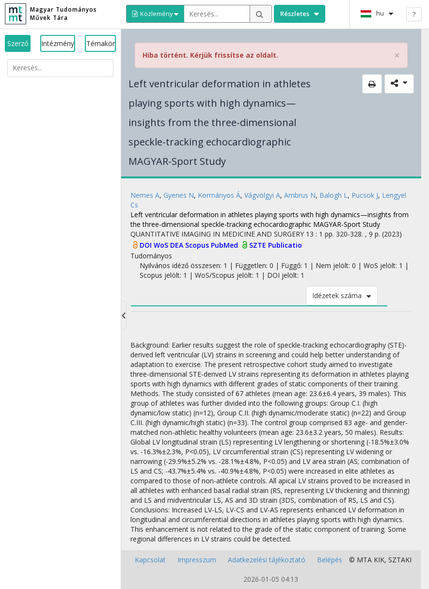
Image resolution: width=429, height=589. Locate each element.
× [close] (397, 55)
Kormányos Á (219, 195)
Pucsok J (364, 195)
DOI (147, 245)
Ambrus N (300, 195)
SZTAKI (400, 559)
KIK (379, 559)
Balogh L (333, 195)
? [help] (414, 14)
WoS (162, 245)
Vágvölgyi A (262, 195)
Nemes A (144, 195)
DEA (177, 245)
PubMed (225, 245)
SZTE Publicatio (275, 245)
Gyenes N (178, 195)
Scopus (198, 245)
